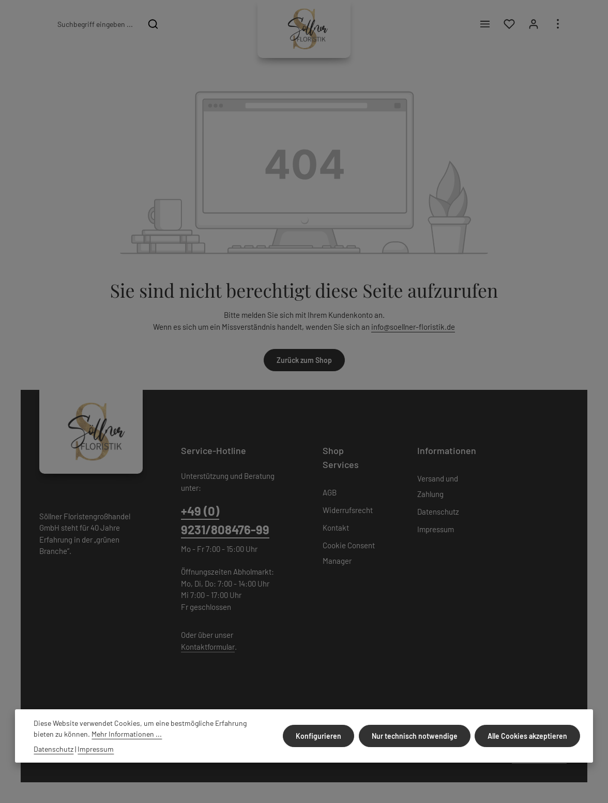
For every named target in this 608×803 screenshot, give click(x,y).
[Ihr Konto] (533, 24)
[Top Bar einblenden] (557, 24)
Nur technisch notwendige (415, 736)
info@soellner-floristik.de (413, 326)
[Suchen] (153, 23)
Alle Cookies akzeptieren (528, 736)
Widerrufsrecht (348, 510)
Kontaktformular (208, 646)
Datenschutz (438, 511)
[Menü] (485, 24)
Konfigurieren (319, 736)
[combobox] (95, 23)
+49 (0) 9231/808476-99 (225, 520)
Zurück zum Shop (304, 360)
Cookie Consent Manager (349, 553)
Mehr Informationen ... (127, 733)
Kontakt (336, 527)
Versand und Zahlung (437, 486)
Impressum (435, 529)
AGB (330, 492)
